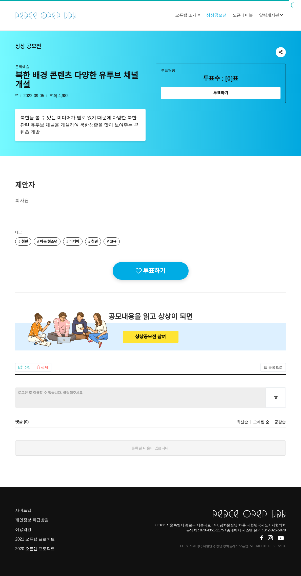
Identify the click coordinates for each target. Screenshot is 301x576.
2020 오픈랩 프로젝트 (35, 549)
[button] (24, 367)
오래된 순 (261, 422)
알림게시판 (271, 15)
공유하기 (281, 51)
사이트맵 (23, 510)
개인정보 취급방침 (32, 520)
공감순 (280, 422)
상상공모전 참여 (150, 336)
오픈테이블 (243, 15)
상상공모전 (216, 15)
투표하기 (220, 93)
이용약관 (23, 529)
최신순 (242, 422)
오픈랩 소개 (187, 15)
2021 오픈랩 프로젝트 (35, 539)
